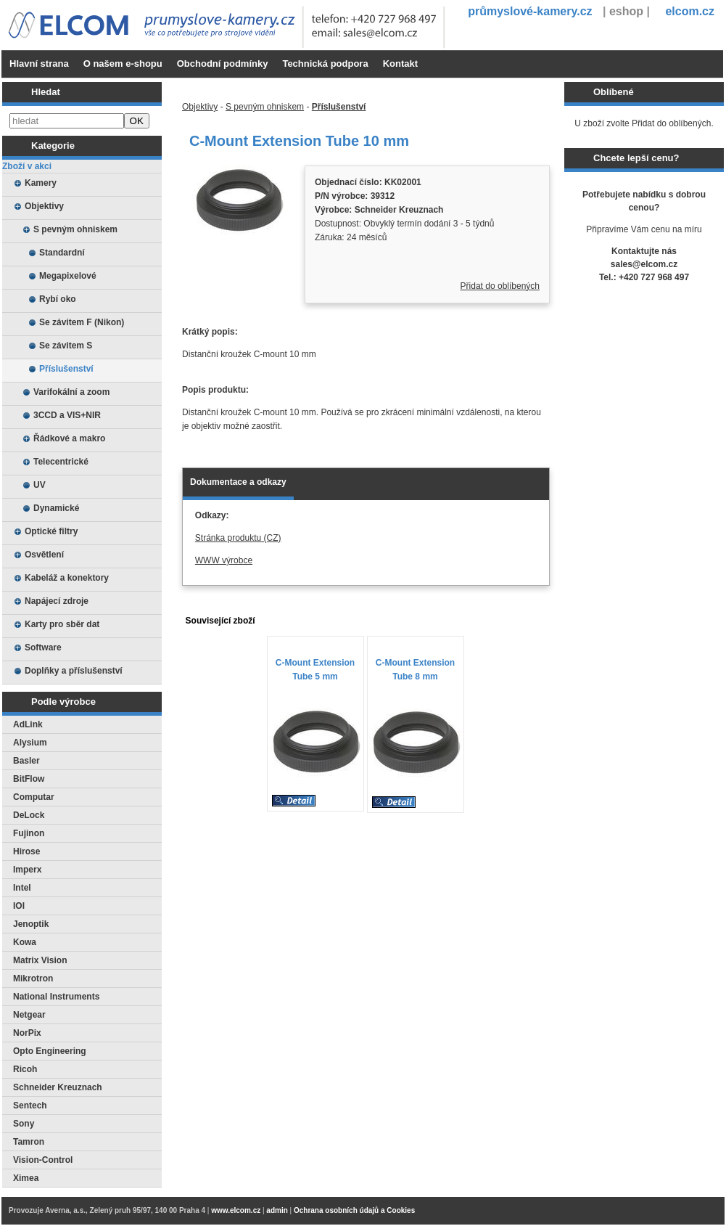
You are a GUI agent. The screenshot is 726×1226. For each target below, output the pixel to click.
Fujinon (28, 833)
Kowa (24, 942)
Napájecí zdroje (56, 601)
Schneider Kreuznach (57, 1087)
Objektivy (44, 206)
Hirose (26, 851)
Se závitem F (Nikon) (81, 322)
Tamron (28, 1142)
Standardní (62, 253)
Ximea (25, 1178)
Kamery (41, 183)
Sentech (30, 1105)
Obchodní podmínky (222, 63)
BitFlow (28, 779)
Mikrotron (33, 978)
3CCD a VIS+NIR (67, 415)
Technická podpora (325, 63)
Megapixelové (67, 276)
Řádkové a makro (69, 438)
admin (276, 1210)
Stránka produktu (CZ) (238, 538)
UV (39, 485)
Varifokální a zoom (71, 392)
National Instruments (56, 997)
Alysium (30, 742)
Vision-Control (43, 1160)
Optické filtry (51, 531)
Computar (33, 797)
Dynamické (56, 508)
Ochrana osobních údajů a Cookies (354, 1210)
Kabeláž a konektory (67, 578)
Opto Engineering (49, 1051)
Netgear (29, 1015)
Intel (22, 888)
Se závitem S (65, 345)
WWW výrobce (223, 560)
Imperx (27, 870)
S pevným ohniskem (75, 229)
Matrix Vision (40, 960)
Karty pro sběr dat (62, 624)
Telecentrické (60, 462)
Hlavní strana (39, 63)
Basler (26, 761)
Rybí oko (57, 299)
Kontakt (400, 63)
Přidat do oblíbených (500, 286)
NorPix (27, 1033)
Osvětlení (44, 554)
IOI (19, 906)
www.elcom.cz (235, 1210)
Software (43, 647)
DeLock (28, 815)
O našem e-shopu (122, 63)
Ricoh (25, 1069)
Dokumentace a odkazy (238, 482)
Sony (23, 1124)
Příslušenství (66, 369)
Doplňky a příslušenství (74, 671)
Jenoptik (31, 924)
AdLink (28, 724)
